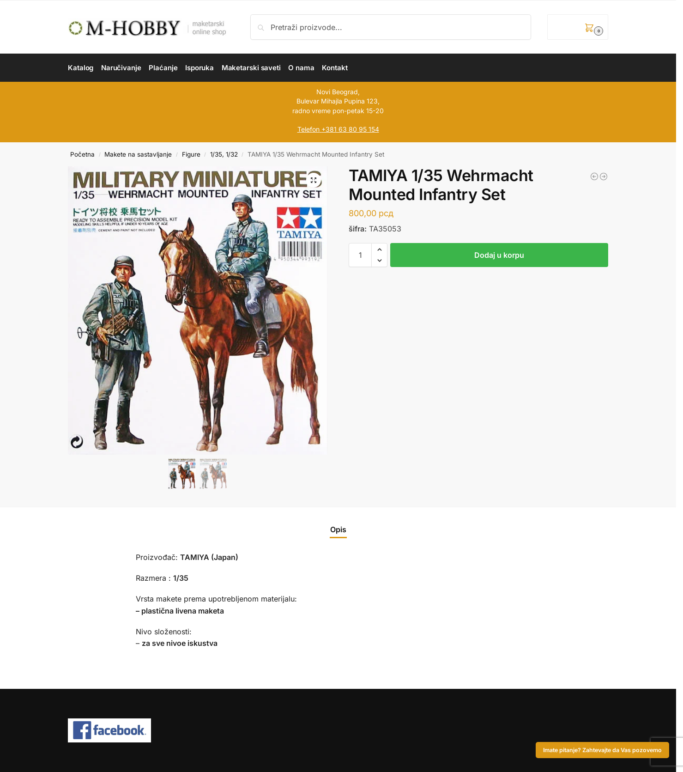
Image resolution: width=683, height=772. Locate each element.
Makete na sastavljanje (138, 154)
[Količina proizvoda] (360, 255)
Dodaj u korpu (499, 255)
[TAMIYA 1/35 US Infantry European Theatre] (594, 176)
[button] (577, 27)
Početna (82, 154)
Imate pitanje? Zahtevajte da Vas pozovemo (602, 750)
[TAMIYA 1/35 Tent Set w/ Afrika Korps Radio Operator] (603, 176)
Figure (191, 154)
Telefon (308, 129)
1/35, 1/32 (224, 154)
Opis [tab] (338, 529)
